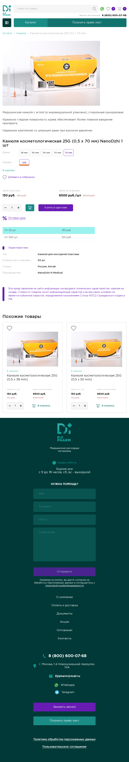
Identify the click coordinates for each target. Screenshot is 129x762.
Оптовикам (64, 630)
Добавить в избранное (19, 177)
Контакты (64, 638)
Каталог (7, 33)
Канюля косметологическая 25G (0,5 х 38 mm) (32, 377)
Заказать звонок (64, 707)
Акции (64, 622)
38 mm (24, 153)
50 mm (35, 153)
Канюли (21, 33)
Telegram (64, 692)
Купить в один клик (56, 208)
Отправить (64, 571)
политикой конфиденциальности (64, 586)
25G (24, 164)
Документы (64, 613)
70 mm (57, 153)
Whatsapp (65, 685)
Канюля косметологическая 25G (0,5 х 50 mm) (96, 377)
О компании (64, 597)
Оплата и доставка (64, 605)
